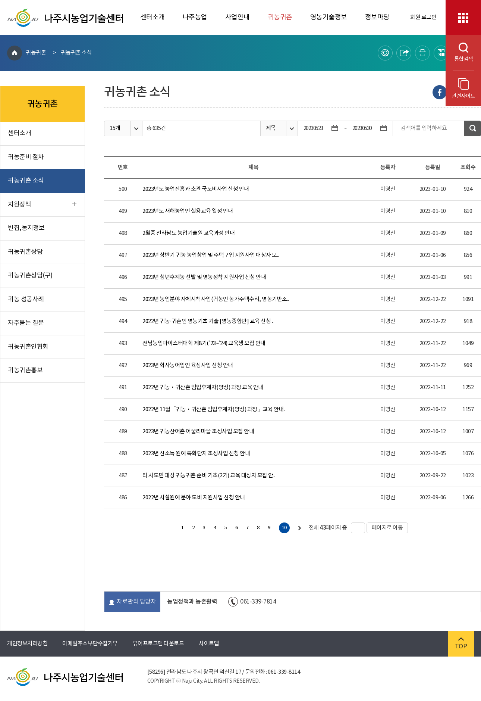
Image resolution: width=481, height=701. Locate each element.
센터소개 (152, 17)
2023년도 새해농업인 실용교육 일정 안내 (187, 211)
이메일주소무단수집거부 (90, 643)
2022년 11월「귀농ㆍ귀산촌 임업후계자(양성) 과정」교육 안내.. (214, 409)
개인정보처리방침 (27, 643)
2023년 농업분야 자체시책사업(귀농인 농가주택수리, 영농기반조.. (215, 299)
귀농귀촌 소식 (76, 53)
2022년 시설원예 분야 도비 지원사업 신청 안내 (193, 497)
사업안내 (237, 17)
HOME (14, 53)
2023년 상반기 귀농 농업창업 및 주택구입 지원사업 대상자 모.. (210, 255)
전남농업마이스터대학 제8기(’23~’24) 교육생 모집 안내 (203, 343)
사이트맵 (209, 643)
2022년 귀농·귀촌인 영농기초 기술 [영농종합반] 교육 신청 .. (207, 321)
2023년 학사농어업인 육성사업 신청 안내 (187, 365)
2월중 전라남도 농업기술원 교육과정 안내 (188, 233)
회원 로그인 (423, 17)
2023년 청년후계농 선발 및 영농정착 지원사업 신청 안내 (204, 277)
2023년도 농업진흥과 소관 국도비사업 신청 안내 (195, 189)
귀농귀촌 (280, 17)
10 (284, 528)
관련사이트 (463, 88)
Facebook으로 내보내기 (440, 92)
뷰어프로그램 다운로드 (158, 643)
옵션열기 (136, 128)
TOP (461, 644)
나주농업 (195, 17)
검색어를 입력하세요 (423, 128)
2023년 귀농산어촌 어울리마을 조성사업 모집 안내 (198, 431)
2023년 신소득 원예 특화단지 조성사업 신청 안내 (196, 453)
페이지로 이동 (385, 528)
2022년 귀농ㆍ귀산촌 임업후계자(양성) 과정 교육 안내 (202, 387)
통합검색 (459, 52)
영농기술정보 (328, 17)
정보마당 (377, 17)
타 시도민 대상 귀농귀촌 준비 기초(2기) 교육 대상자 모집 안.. (208, 475)
